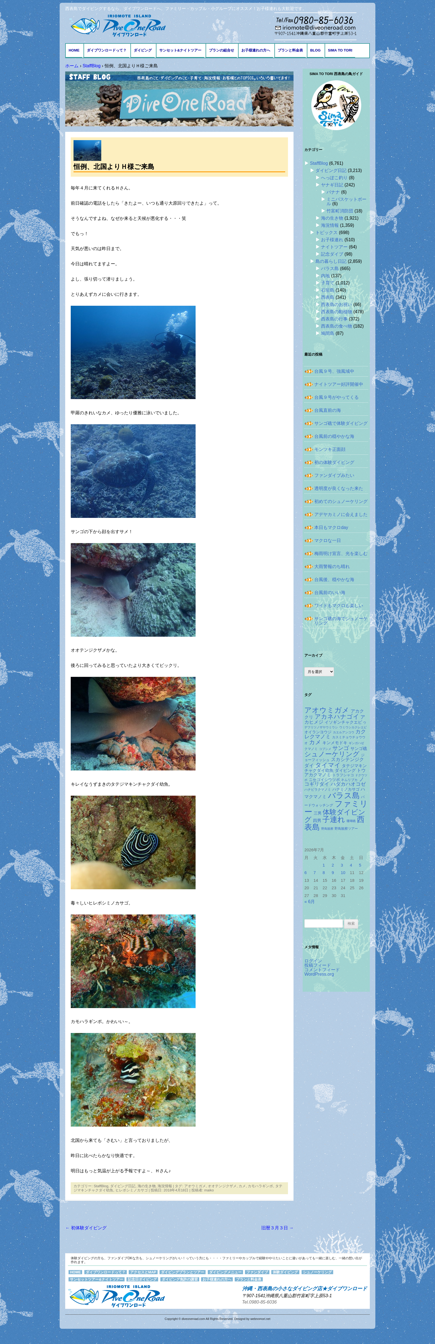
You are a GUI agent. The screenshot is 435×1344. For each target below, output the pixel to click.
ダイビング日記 (122, 1186)
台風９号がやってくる (336, 397)
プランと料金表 (290, 50)
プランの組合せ (221, 50)
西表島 (327, 297)
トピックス (326, 232)
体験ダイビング (285, 1272)
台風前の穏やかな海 (334, 436)
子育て (327, 283)
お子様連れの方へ (255, 50)
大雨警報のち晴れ (332, 566)
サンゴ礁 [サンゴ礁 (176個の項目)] (358, 748)
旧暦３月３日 (277, 1227)
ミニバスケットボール (346, 201)
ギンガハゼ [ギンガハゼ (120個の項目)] (356, 743)
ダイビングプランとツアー (182, 1272)
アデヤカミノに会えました (341, 514)
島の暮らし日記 (331, 261)
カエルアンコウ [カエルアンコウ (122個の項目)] (343, 732)
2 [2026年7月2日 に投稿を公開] (333, 865)
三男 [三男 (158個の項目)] (318, 813)
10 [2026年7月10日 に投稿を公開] (343, 872)
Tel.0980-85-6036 (259, 1302)
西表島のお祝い (336, 304)
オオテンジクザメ (222, 1186)
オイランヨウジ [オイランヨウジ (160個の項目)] (318, 732)
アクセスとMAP (143, 1272)
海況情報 (165, 1186)
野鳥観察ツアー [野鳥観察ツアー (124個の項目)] (346, 828)
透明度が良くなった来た (338, 488)
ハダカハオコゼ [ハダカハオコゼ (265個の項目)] (348, 784)
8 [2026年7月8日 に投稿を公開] (324, 872)
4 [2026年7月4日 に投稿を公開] (351, 865)
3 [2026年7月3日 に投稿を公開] (342, 865)
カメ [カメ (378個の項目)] (315, 742)
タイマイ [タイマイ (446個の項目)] (328, 765)
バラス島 (330, 268)
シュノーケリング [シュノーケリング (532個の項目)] (332, 754)
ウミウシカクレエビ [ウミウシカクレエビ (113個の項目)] (353, 727)
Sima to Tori (340, 50)
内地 (325, 275)
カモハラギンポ (260, 1186)
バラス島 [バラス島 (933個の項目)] (344, 795)
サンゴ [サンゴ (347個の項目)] (340, 748)
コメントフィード (322, 969)
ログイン (313, 960)
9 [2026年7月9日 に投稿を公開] (333, 872)
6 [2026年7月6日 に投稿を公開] (305, 872)
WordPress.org (319, 974)
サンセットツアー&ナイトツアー (96, 1279)
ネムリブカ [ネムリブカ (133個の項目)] (349, 780)
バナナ (333, 192)
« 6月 (309, 901)
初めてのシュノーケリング (341, 501)
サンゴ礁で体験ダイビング (341, 423)
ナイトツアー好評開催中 (338, 384)
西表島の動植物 (336, 311)
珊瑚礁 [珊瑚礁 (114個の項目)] (351, 821)
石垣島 (327, 290)
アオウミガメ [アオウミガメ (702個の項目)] (326, 710)
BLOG (315, 50)
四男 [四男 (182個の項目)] (317, 820)
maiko (209, 1190)
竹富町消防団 (340, 211)
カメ (242, 1186)
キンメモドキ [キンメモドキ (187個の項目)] (334, 743)
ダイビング (143, 50)
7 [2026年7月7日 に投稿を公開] (314, 872)
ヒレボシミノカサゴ (131, 1190)
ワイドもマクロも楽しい (338, 605)
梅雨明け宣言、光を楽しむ (341, 553)
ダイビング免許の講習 (180, 1279)
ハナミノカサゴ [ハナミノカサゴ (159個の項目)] (346, 789)
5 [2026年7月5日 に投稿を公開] (360, 865)
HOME (74, 50)
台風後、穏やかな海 (334, 579)
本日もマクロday (331, 527)
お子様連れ (332, 239)
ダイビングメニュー (225, 1272)
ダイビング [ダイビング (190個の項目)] (345, 770)
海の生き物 (147, 1186)
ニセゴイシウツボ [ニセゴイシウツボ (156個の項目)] (324, 780)
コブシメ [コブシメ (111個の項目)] (325, 749)
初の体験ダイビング (334, 462)
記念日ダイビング (142, 1279)
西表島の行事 (334, 319)
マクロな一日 (327, 540)
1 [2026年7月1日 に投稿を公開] (324, 865)
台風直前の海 (327, 410)
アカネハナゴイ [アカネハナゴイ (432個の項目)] (337, 716)
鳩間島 (327, 333)
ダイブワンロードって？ (107, 50)
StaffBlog (101, 1186)
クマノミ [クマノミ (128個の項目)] (311, 749)
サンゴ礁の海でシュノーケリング (341, 620)
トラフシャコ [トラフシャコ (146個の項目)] (343, 775)
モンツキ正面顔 (329, 449)
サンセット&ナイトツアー (180, 50)
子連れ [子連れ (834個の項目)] (333, 819)
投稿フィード (317, 965)
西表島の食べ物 (336, 326)
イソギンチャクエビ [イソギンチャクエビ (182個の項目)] (343, 722)
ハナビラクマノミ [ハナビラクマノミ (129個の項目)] (317, 790)
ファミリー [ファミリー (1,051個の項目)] (336, 807)
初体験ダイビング (85, 1227)
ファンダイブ (257, 1272)
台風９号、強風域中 (334, 371)
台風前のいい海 (329, 592)
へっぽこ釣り (334, 177)
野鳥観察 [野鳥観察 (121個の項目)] (327, 828)
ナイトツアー (334, 247)
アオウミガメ (195, 1186)
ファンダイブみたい (334, 475)
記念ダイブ (332, 254)
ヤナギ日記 (332, 185)
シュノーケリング (317, 1272)
